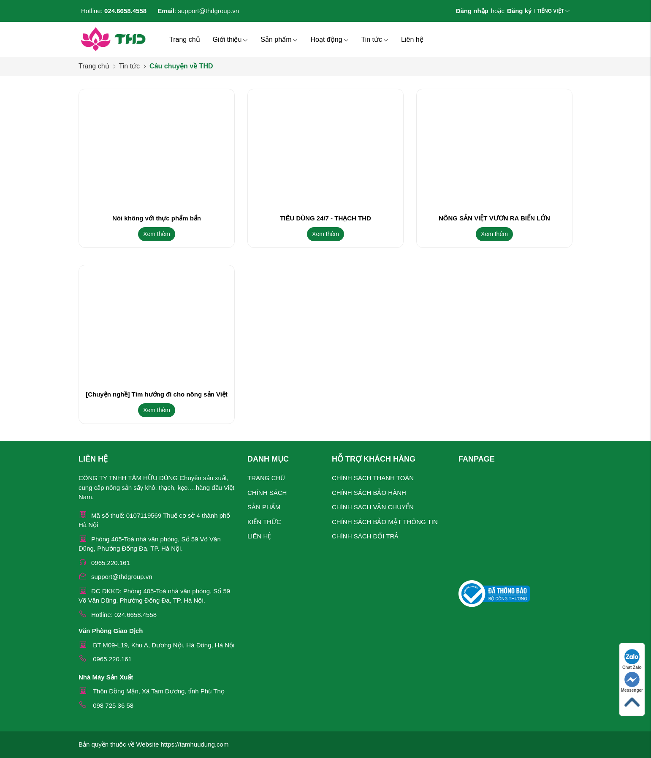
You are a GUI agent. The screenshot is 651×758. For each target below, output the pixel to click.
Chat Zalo (632, 659)
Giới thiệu (230, 39)
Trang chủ (184, 39)
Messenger (632, 682)
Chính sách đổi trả (365, 536)
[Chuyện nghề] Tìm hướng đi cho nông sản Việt (157, 394)
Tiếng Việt (550, 11)
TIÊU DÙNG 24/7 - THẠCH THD (325, 218)
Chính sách (267, 492)
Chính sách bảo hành (369, 492)
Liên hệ (412, 39)
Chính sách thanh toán (373, 477)
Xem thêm (156, 234)
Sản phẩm (279, 39)
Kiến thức (264, 521)
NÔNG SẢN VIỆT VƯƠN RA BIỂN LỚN (494, 218)
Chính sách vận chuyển (373, 507)
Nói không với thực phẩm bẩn (156, 218)
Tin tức (375, 39)
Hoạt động (329, 39)
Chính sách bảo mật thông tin (385, 521)
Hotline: (113, 10)
